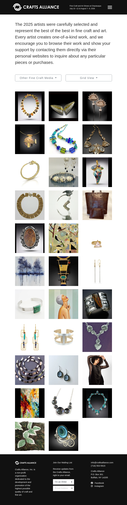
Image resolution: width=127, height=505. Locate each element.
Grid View (87, 77)
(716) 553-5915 (98, 466)
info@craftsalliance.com (102, 462)
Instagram (97, 486)
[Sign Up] (72, 488)
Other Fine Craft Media (37, 77)
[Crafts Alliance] (36, 7)
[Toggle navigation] (110, 7)
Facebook (97, 483)
